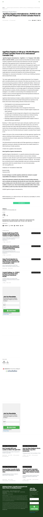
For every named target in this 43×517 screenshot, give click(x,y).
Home (3, 7)
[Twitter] (7, 362)
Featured (4, 445)
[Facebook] (4, 362)
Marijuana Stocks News (9, 12)
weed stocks (30, 221)
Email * (4, 304)
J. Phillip (3, 214)
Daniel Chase (4, 268)
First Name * (5, 300)
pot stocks (23, 221)
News (19, 221)
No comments (5, 20)
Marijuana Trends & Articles (12, 445)
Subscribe (11, 311)
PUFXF (26, 221)
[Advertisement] (10, 347)
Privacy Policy (6, 314)
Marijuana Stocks (5, 221)
